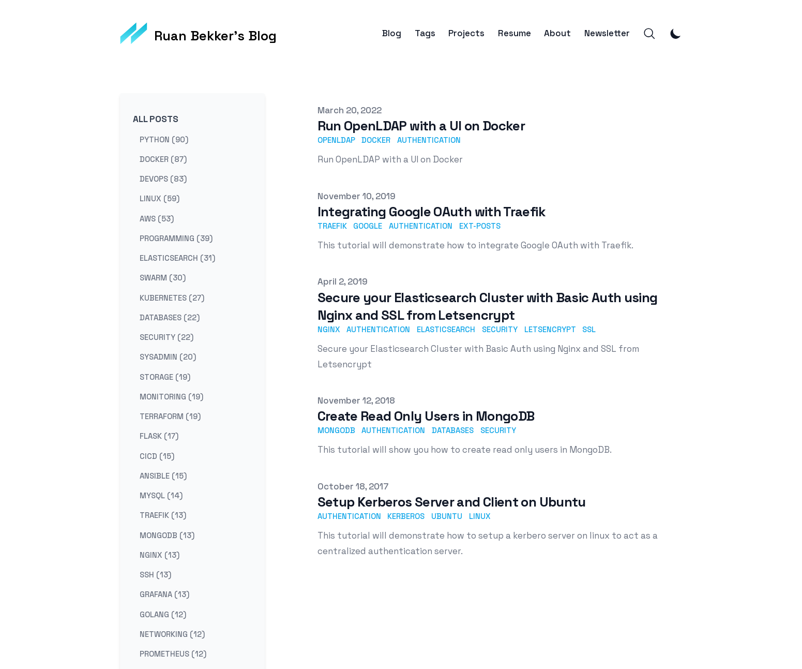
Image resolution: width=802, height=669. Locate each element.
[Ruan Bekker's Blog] (198, 33)
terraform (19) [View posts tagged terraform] (170, 416)
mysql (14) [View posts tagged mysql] (161, 495)
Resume (514, 33)
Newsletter (607, 33)
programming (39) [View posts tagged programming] (176, 238)
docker (375, 140)
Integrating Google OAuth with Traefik (431, 211)
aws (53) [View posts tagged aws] (157, 218)
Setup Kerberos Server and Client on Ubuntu (451, 502)
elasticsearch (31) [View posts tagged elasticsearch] (177, 258)
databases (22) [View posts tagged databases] (170, 317)
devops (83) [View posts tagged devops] (163, 179)
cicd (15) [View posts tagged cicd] (157, 455)
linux (480, 516)
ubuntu (446, 516)
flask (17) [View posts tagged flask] (159, 436)
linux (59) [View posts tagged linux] (159, 198)
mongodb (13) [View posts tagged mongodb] (167, 535)
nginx (328, 329)
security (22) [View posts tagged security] (166, 337)
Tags (425, 33)
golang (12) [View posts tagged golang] (163, 614)
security (500, 329)
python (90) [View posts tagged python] (164, 139)
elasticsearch (446, 329)
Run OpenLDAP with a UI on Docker (421, 125)
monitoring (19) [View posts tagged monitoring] (171, 396)
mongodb (336, 430)
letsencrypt (550, 329)
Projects (466, 33)
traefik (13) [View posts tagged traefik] (163, 515)
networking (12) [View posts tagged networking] (172, 633)
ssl (589, 329)
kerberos (406, 516)
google (367, 226)
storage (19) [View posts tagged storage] (165, 376)
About (557, 33)
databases (453, 430)
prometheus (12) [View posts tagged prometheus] (173, 654)
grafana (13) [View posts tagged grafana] (164, 594)
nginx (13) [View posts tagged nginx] (159, 554)
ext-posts (480, 226)
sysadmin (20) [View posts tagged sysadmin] (168, 357)
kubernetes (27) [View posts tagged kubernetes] (172, 297)
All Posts (155, 119)
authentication (429, 140)
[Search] (649, 33)
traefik (332, 226)
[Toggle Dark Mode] (676, 33)
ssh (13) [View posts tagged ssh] (155, 574)
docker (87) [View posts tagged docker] (163, 158)
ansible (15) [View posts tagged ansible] (163, 475)
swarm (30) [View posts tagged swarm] (163, 278)
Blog (391, 33)
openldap (336, 140)
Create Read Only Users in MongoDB (426, 416)
